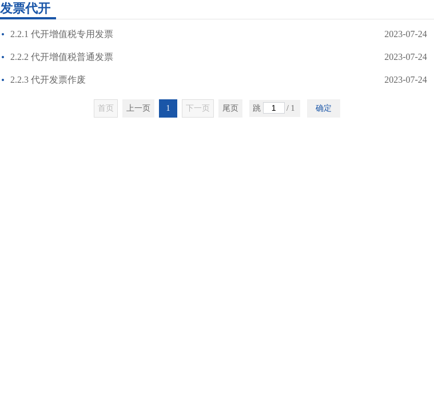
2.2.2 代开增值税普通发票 (59, 57)
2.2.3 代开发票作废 (46, 79)
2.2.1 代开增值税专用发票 (59, 34)
